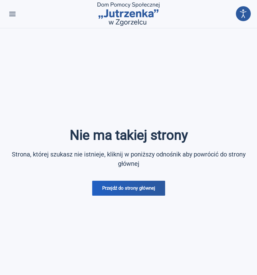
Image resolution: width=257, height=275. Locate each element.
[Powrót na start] (128, 14)
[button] (12, 14)
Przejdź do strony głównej (128, 188)
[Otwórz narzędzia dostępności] (243, 13)
